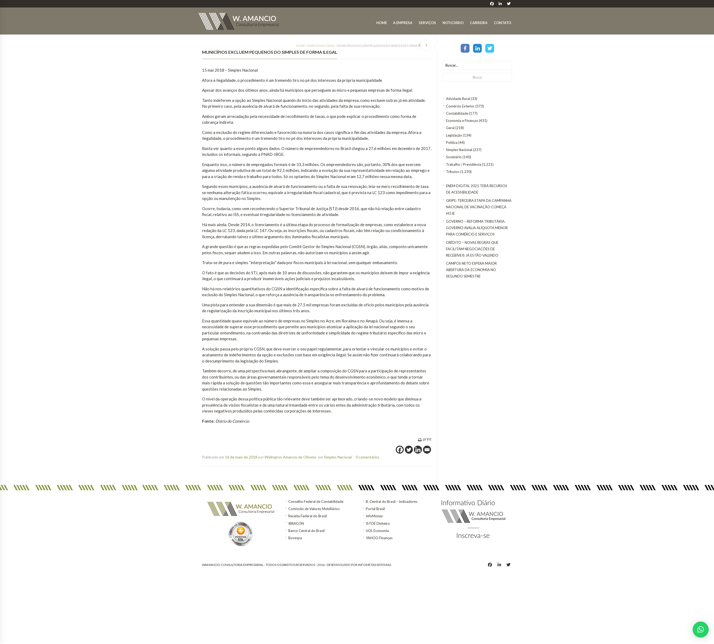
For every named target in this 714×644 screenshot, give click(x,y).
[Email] (427, 450)
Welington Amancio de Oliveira (290, 457)
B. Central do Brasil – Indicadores (391, 501)
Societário (454, 157)
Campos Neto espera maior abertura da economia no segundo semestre (471, 269)
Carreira (478, 23)
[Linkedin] (418, 450)
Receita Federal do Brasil (307, 516)
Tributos (452, 171)
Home (381, 23)
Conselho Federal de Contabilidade (315, 501)
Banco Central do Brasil (306, 531)
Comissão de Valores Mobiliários (314, 509)
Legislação (454, 135)
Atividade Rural (458, 99)
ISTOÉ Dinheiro (378, 523)
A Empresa (402, 23)
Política (451, 142)
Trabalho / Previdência (463, 164)
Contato (502, 23)
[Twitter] (409, 450)
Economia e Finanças (462, 120)
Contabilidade (457, 113)
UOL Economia (377, 531)
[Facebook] (400, 450)
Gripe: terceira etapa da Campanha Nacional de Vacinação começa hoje (478, 206)
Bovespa (295, 538)
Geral (450, 128)
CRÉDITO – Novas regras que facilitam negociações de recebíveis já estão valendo (472, 248)
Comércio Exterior (460, 106)
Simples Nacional (459, 150)
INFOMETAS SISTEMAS (374, 565)
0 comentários (367, 457)
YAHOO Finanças (379, 538)
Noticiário (453, 23)
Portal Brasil (375, 509)
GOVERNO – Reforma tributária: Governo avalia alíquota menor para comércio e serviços (477, 227)
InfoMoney (374, 516)
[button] (701, 630)
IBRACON (296, 523)
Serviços (427, 23)
